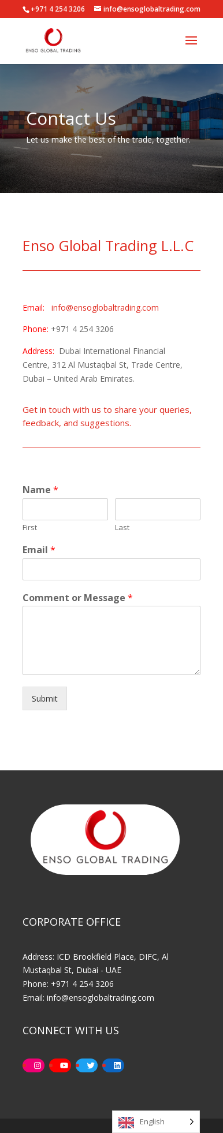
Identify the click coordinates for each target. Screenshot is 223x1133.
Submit (45, 698)
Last (122, 527)
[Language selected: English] (156, 1121)
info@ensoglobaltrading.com (105, 307)
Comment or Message (78, 598)
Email (39, 550)
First (30, 527)
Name (40, 490)
